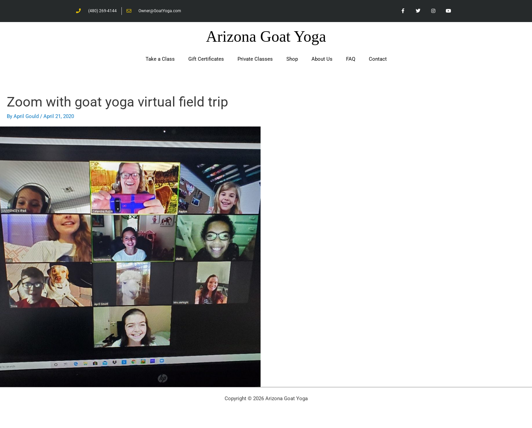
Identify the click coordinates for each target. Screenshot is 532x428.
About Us (321, 59)
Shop (292, 59)
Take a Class (160, 59)
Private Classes (255, 59)
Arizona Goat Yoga (266, 36)
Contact (378, 59)
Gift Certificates (206, 59)
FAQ (350, 59)
